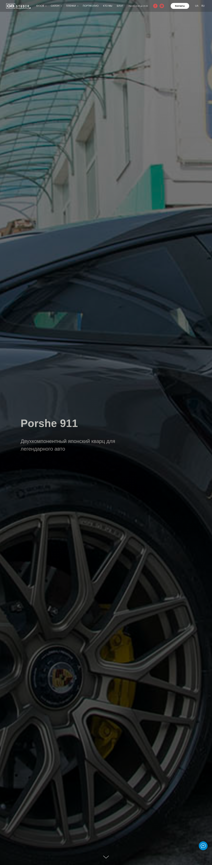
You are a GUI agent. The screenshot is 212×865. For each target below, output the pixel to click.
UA (196, 6)
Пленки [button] (71, 6)
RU (203, 6)
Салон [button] (55, 6)
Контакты (180, 6)
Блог (120, 6)
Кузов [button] (40, 6)
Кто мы (107, 6)
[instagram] (162, 6)
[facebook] (155, 6)
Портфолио (91, 6)
